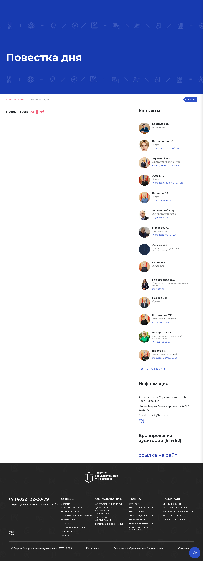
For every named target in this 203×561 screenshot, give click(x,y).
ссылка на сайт (159, 455)
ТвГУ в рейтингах (70, 512)
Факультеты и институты (108, 504)
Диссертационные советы (143, 515)
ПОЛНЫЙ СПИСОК (151, 369)
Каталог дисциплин (174, 519)
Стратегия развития (72, 508)
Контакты (66, 535)
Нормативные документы (109, 524)
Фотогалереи (68, 531)
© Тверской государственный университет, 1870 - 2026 (41, 548)
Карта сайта (92, 548)
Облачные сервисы (173, 515)
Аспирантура (102, 514)
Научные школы (138, 512)
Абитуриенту (184, 548)
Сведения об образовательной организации (138, 548)
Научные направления (141, 508)
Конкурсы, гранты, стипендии (139, 528)
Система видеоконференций (178, 512)
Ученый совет (15, 99)
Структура (134, 504)
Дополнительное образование (104, 509)
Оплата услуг (68, 523)
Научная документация (142, 523)
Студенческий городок (73, 527)
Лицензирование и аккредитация (105, 519)
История (65, 504)
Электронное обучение (175, 508)
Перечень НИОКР (137, 519)
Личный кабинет (172, 504)
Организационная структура (76, 515)
